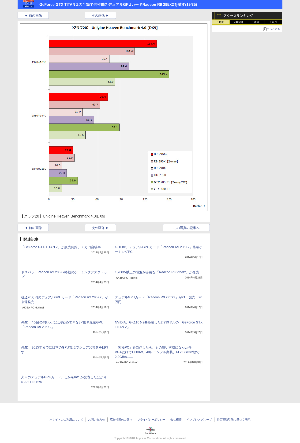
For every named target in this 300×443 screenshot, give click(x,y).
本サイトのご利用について (66, 419)
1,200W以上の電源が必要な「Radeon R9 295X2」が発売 (157, 272)
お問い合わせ (96, 419)
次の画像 (98, 15)
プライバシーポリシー (151, 419)
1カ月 (273, 22)
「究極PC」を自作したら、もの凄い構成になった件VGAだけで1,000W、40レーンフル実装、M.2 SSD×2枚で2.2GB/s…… (157, 352)
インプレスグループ (199, 419)
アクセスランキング (238, 16)
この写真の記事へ (186, 228)
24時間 (238, 22)
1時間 (221, 22)
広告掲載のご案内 (121, 419)
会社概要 (176, 419)
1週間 (256, 22)
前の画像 (35, 15)
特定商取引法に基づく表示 (234, 419)
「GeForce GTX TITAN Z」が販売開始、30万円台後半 (61, 247)
